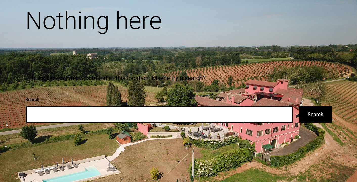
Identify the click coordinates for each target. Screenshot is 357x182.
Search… (34, 99)
